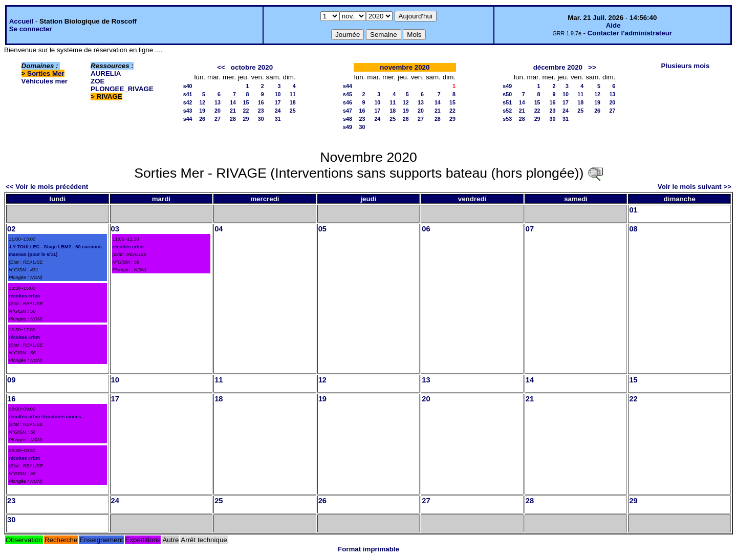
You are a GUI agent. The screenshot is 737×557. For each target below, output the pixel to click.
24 (278, 111)
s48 (347, 119)
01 (633, 210)
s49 (347, 127)
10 (278, 94)
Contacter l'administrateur (630, 33)
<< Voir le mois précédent (47, 186)
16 (261, 102)
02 (11, 229)
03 (115, 229)
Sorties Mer (45, 73)
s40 (187, 86)
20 (217, 111)
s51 (507, 102)
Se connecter (30, 29)
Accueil (21, 21)
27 (217, 119)
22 (246, 111)
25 (293, 111)
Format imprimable (368, 549)
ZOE (97, 81)
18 (293, 102)
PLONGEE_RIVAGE (122, 89)
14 (233, 102)
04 (218, 229)
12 (202, 102)
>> (592, 67)
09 (11, 380)
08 (633, 229)
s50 (507, 94)
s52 (507, 111)
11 (293, 94)
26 (202, 119)
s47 (347, 111)
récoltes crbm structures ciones (45, 416)
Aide (613, 25)
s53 (507, 119)
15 (246, 102)
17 (278, 102)
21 (233, 111)
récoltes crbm (24, 295)
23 (261, 111)
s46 (347, 102)
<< (221, 67)
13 (217, 102)
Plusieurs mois (685, 66)
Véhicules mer (44, 81)
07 (530, 229)
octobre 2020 (252, 67)
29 (246, 119)
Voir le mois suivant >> (694, 186)
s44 (187, 119)
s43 (187, 111)
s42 (187, 102)
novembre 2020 (404, 67)
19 (202, 111)
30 (261, 119)
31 (278, 119)
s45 (347, 94)
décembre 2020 (557, 67)
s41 (187, 94)
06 (426, 229)
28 (233, 119)
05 (322, 229)
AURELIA (106, 73)
